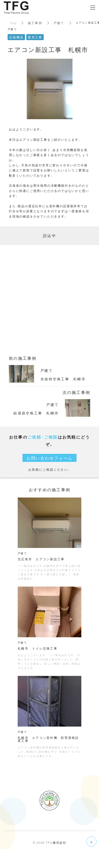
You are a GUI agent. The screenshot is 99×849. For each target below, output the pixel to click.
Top (13, 23)
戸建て (59, 23)
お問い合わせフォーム (50, 458)
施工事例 (35, 23)
